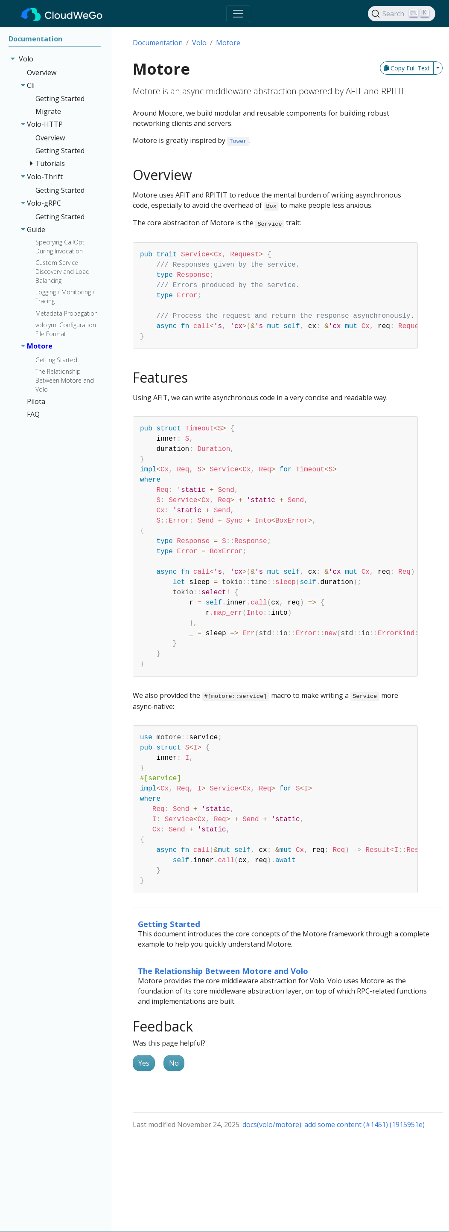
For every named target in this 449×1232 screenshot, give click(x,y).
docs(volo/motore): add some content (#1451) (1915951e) (333, 1124)
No (174, 1063)
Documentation (158, 42)
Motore (228, 42)
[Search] (401, 13)
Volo (199, 42)
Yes (143, 1063)
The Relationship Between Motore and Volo (223, 970)
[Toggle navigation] (238, 13)
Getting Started (169, 923)
